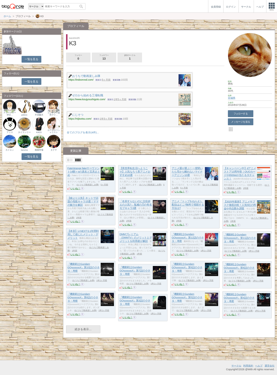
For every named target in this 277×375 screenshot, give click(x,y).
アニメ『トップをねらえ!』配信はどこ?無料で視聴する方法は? (188, 205)
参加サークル (130, 57)
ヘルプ (259, 365)
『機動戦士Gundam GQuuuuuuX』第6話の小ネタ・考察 (82, 297)
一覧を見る (31, 59)
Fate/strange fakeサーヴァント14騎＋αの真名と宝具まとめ (83, 172)
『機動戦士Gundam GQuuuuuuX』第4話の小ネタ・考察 (239, 298)
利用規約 (248, 365)
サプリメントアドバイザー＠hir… (9, 113)
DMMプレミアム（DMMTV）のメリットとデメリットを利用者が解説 (136, 238)
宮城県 (231, 97)
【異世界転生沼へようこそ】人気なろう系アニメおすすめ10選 (135, 172)
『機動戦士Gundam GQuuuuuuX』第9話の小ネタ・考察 (187, 267)
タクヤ (54, 150)
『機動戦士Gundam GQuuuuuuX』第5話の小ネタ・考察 (187, 297)
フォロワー (104, 57)
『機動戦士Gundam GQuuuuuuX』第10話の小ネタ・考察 (83, 267)
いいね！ (75, 188)
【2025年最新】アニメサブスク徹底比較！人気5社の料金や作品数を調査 (240, 205)
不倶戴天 (39, 115)
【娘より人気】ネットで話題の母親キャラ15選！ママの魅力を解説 (83, 201)
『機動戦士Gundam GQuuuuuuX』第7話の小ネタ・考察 (135, 271)
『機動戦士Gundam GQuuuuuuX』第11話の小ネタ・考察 (240, 238)
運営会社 (270, 365)
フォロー (78, 57)
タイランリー (24, 132)
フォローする (241, 113)
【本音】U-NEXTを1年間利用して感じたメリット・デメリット (83, 234)
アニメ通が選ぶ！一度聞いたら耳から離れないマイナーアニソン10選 (187, 172)
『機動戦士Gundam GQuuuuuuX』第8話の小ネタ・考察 (239, 268)
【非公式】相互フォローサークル (12, 52)
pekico (24, 115)
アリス (10, 132)
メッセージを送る (240, 121)
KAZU (39, 132)
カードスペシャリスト (53, 131)
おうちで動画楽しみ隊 (87, 185)
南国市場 (39, 150)
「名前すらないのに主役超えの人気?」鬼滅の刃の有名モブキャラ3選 (136, 205)
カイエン (9, 150)
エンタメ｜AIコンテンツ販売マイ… (53, 113)
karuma (24, 150)
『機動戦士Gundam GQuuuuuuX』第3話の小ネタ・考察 (135, 301)
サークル (236, 365)
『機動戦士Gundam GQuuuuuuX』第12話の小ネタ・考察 (188, 238)
